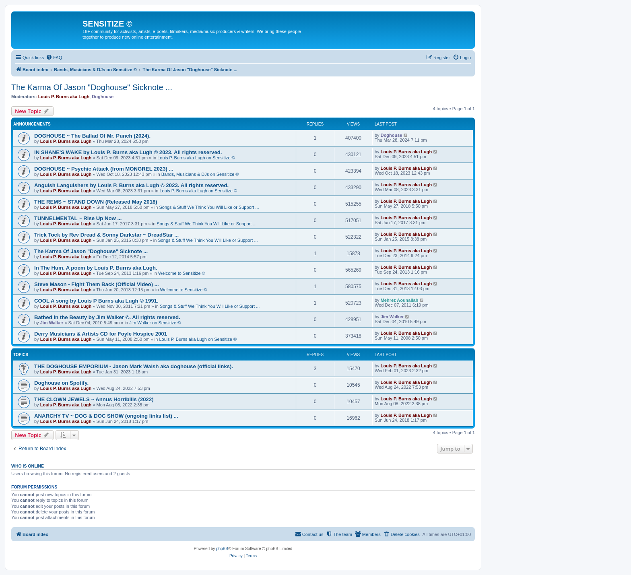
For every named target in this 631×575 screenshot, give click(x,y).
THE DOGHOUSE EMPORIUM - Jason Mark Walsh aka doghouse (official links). (133, 366)
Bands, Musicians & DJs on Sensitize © (200, 174)
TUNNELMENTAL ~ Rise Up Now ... (78, 218)
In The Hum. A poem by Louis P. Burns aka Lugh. (95, 268)
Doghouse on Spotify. (61, 383)
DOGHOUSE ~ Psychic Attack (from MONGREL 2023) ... (103, 169)
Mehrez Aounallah (400, 300)
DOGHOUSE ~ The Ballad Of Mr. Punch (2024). (92, 136)
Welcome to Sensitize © (181, 273)
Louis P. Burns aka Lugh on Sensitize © (196, 157)
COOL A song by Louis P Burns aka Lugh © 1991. (96, 301)
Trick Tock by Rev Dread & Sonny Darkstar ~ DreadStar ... (106, 235)
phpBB (222, 548)
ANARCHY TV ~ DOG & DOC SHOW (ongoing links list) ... (106, 416)
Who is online (27, 466)
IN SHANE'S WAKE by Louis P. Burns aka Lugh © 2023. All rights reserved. (128, 152)
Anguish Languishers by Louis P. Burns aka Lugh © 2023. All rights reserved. (131, 185)
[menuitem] (54, 57)
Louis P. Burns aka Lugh (64, 96)
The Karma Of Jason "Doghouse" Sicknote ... (91, 87)
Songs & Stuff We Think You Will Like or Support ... (209, 207)
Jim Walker (52, 322)
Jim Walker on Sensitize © (155, 322)
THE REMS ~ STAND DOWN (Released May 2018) (95, 202)
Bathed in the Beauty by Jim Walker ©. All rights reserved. (107, 317)
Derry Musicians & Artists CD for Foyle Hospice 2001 (100, 334)
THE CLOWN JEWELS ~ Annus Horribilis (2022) (94, 399)
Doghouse (102, 96)
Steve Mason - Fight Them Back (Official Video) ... (96, 284)
